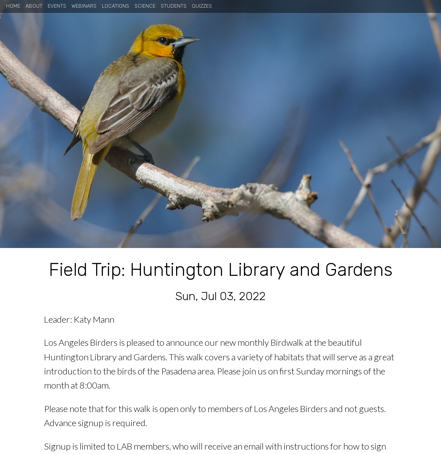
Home (13, 6)
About (33, 6)
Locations (115, 6)
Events (57, 6)
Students (174, 6)
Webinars (84, 6)
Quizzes (202, 6)
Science (144, 6)
